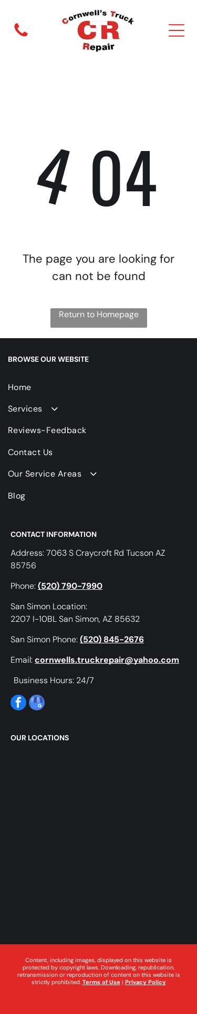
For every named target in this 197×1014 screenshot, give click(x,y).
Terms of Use (101, 982)
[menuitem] (97, 387)
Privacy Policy (145, 982)
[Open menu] (176, 30)
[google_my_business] (37, 704)
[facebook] (18, 704)
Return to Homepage (99, 314)
